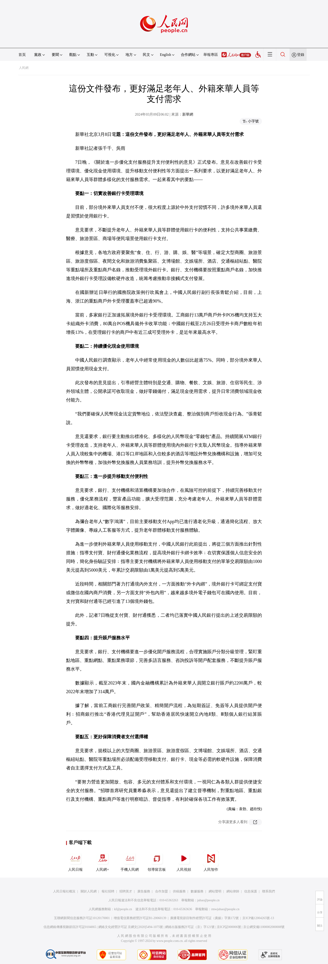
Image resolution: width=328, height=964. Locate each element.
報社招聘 (108, 891)
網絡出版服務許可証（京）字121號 (190, 927)
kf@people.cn (123, 909)
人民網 (23, 68)
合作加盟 (161, 891)
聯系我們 (268, 891)
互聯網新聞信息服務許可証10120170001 (82, 918)
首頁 (22, 55)
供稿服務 (179, 891)
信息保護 (250, 891)
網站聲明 (215, 891)
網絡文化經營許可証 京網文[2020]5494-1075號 (130, 927)
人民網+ (102, 860)
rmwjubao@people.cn (225, 909)
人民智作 (211, 860)
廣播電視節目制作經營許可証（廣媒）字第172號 (204, 918)
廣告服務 (143, 891)
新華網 (187, 114)
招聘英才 (125, 891)
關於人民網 (89, 891)
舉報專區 (210, 55)
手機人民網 (129, 860)
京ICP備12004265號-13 (258, 918)
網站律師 (232, 891)
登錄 (300, 55)
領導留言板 (157, 860)
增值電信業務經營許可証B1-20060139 (140, 918)
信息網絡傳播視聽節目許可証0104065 (70, 927)
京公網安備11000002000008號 (263, 927)
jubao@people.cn (208, 900)
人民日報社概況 (64, 891)
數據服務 (197, 891)
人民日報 (75, 860)
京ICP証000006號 (229, 927)
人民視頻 (184, 860)
